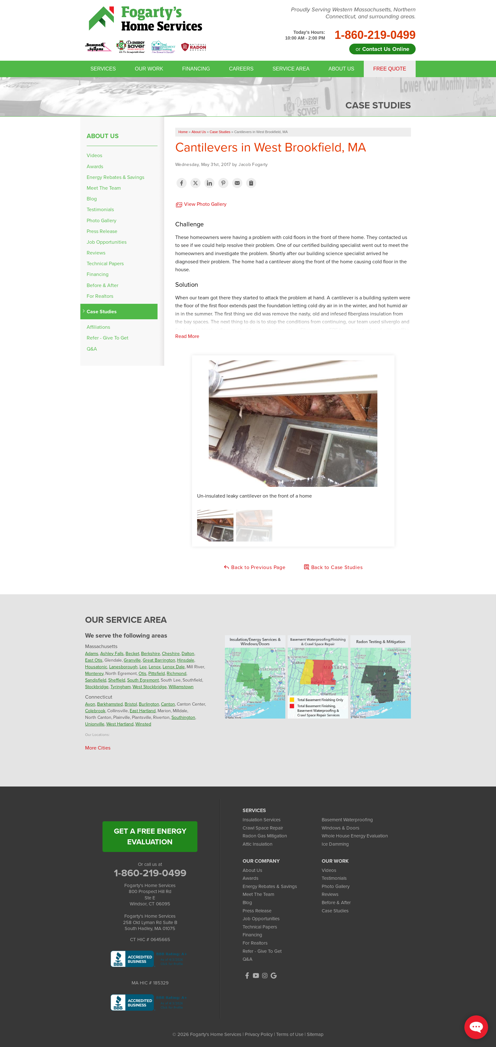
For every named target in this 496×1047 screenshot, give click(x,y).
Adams (91, 653)
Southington (183, 717)
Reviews (96, 253)
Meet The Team (104, 188)
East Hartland (143, 710)
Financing (196, 68)
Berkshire (150, 653)
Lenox (155, 667)
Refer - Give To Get (107, 338)
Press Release (102, 231)
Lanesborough (123, 667)
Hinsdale (185, 660)
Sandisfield (95, 680)
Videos (94, 155)
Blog (92, 199)
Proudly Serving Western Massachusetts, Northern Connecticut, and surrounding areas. (353, 13)
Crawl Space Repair (263, 827)
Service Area (290, 68)
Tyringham (120, 686)
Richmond (176, 673)
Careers (241, 68)
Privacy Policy (259, 1034)
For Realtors (100, 296)
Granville (132, 660)
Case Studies (102, 312)
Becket (132, 653)
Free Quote (389, 68)
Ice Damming (335, 844)
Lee (143, 667)
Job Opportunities (107, 242)
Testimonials (100, 209)
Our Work (149, 68)
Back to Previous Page (254, 567)
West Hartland (119, 724)
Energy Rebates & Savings (115, 177)
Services (103, 68)
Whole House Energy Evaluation (355, 835)
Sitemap (315, 1034)
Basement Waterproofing (347, 819)
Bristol (131, 704)
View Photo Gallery (200, 204)
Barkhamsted (110, 704)
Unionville (94, 724)
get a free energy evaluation (150, 836)
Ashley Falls (112, 653)
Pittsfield (156, 673)
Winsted (143, 724)
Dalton (188, 653)
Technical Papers (105, 263)
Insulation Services (262, 819)
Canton (168, 704)
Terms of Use (289, 1034)
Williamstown (181, 686)
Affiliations (98, 327)
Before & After (102, 285)
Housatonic (96, 667)
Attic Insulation (257, 844)
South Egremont (143, 680)
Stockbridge (96, 686)
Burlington (149, 704)
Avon (90, 704)
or (382, 49)
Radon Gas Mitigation (265, 835)
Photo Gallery (101, 220)
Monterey (94, 673)
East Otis (93, 660)
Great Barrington (159, 660)
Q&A (92, 349)
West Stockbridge (150, 686)
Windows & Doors (340, 827)
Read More (187, 336)
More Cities (97, 747)
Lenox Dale (174, 667)
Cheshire (171, 653)
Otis (142, 673)
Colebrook (95, 710)
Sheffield (116, 680)
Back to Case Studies (333, 567)
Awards (95, 166)
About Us (341, 68)
